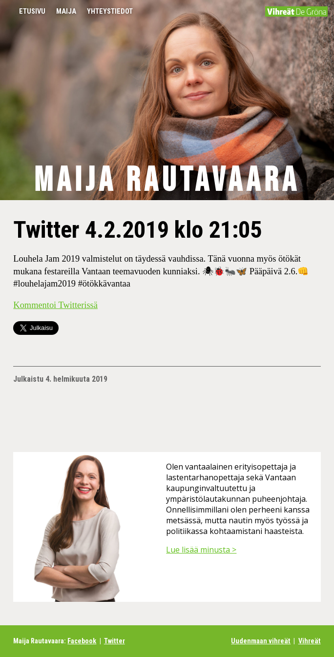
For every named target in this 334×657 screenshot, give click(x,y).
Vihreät (309, 641)
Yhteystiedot (110, 11)
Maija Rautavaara (167, 180)
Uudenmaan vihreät (261, 641)
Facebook (81, 641)
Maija (66, 11)
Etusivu (32, 11)
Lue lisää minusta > (201, 549)
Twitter (114, 641)
